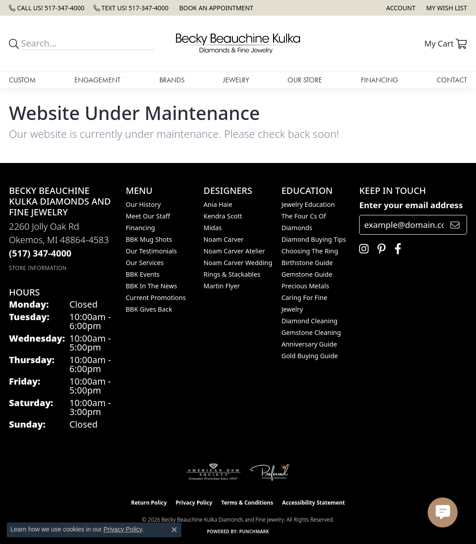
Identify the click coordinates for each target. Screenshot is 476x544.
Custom (22, 80)
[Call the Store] (40, 253)
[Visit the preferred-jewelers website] (270, 472)
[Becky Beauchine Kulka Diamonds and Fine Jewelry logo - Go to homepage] (238, 44)
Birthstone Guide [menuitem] (307, 262)
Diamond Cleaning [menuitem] (309, 321)
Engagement (97, 80)
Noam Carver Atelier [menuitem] (234, 251)
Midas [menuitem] (213, 227)
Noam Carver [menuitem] (224, 239)
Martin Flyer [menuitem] (222, 286)
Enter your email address (411, 204)
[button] (399, 8)
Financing (379, 80)
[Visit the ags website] (213, 472)
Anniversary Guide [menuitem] (309, 344)
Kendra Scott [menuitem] (223, 216)
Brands (171, 80)
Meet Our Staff (148, 216)
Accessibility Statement (313, 502)
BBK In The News (151, 286)
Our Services (145, 262)
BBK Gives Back (149, 309)
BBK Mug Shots (149, 239)
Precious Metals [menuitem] (305, 286)
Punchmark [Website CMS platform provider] (254, 531)
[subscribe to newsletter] (455, 224)
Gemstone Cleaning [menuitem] (311, 332)
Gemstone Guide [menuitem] (306, 274)
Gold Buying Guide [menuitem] (309, 355)
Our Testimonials (151, 251)
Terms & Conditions (247, 502)
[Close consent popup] (174, 529)
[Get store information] (38, 268)
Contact (452, 80)
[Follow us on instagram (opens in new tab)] (362, 249)
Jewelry (236, 80)
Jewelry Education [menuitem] (307, 204)
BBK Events (143, 274)
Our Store (304, 80)
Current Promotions (156, 297)
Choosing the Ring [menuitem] (309, 251)
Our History (143, 204)
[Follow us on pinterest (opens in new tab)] (379, 249)
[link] (47, 8)
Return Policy (149, 502)
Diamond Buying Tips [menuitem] (313, 239)
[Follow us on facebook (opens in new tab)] (395, 249)
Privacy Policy (194, 502)
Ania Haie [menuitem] (218, 204)
